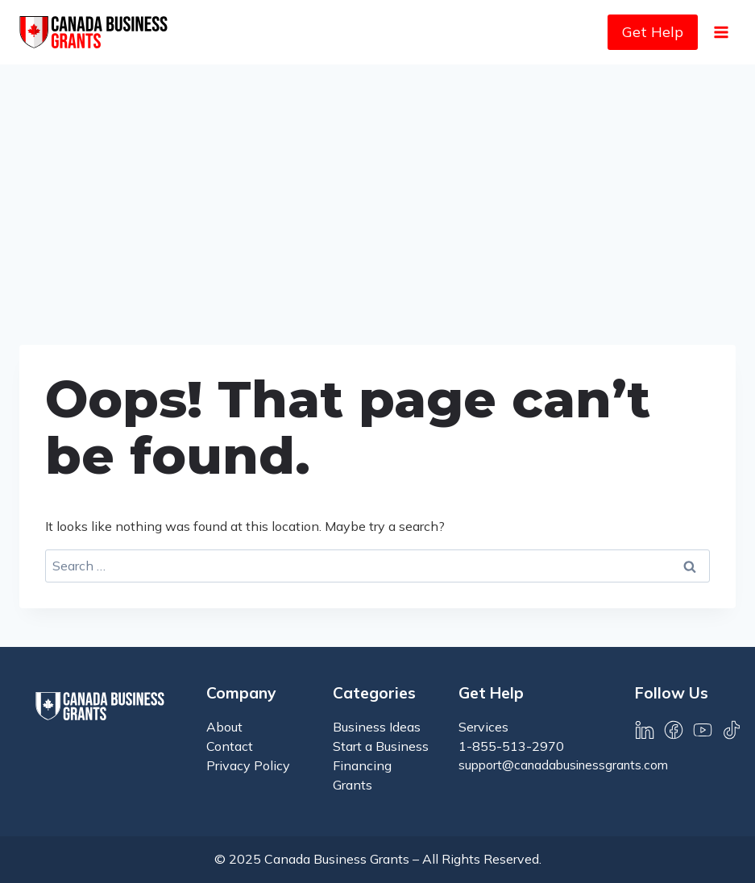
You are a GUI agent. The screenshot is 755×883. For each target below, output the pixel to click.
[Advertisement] (377, 185)
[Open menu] (721, 31)
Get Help (652, 32)
